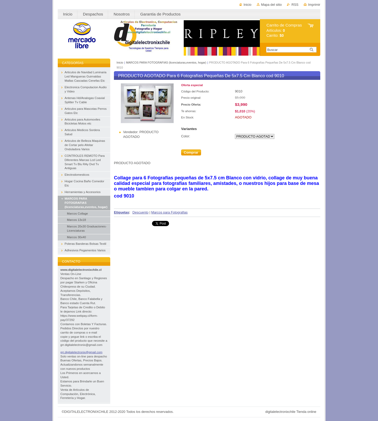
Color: (185, 136)
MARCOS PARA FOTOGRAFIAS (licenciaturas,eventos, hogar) (166, 62)
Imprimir (314, 5)
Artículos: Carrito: (284, 30)
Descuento (140, 212)
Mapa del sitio (271, 5)
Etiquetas (121, 212)
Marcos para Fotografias (169, 212)
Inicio (247, 5)
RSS (294, 5)
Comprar (191, 152)
